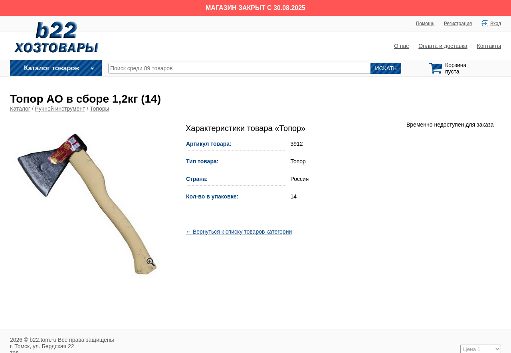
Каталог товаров (51, 68)
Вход (495, 23)
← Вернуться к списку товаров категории (239, 231)
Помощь (425, 23)
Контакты (489, 46)
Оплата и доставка (442, 46)
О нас (401, 46)
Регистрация (458, 23)
